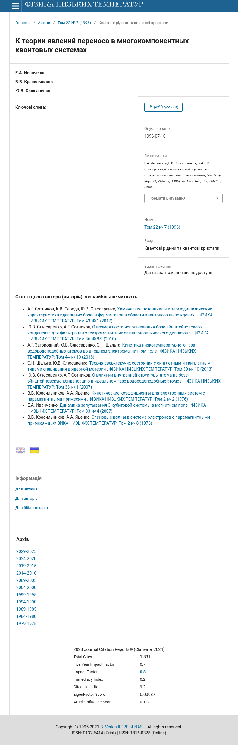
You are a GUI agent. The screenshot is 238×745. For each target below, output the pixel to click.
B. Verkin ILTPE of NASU (122, 727)
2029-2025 (26, 551)
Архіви (44, 22)
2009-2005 (26, 580)
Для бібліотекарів (31, 507)
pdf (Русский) (165, 107)
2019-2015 (26, 565)
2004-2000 (26, 587)
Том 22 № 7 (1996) (74, 22)
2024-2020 (26, 558)
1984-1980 (26, 616)
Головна (22, 22)
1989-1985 (26, 609)
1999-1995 (26, 594)
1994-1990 (26, 602)
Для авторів (26, 498)
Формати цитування (167, 198)
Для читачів (26, 489)
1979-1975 (26, 623)
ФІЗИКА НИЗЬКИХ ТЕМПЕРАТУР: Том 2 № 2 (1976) (138, 399)
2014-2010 (26, 573)
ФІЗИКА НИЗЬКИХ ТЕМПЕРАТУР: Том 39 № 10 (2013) (161, 369)
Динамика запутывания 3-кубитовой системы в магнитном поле (124, 405)
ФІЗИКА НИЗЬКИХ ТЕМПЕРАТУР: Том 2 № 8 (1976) (102, 423)
